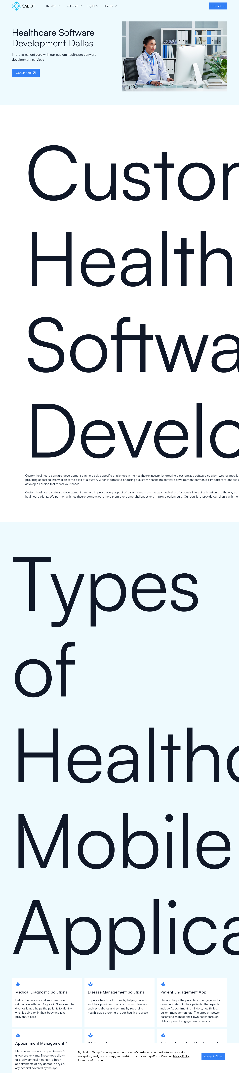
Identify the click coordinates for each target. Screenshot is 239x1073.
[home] (23, 6)
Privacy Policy (181, 1056)
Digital (91, 6)
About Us (51, 6)
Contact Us (218, 6)
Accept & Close (213, 1056)
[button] (53, 6)
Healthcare (72, 6)
